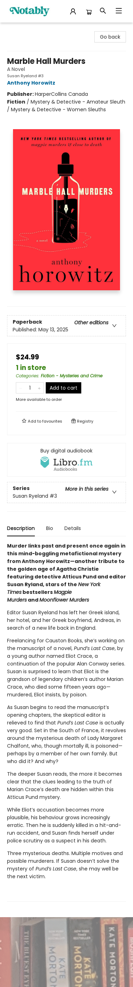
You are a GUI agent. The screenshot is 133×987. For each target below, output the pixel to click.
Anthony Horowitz (32, 82)
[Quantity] (30, 387)
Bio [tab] (49, 528)
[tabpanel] (66, 722)
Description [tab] (21, 528)
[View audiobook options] (66, 460)
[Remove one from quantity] (20, 388)
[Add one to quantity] (39, 388)
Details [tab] (72, 528)
